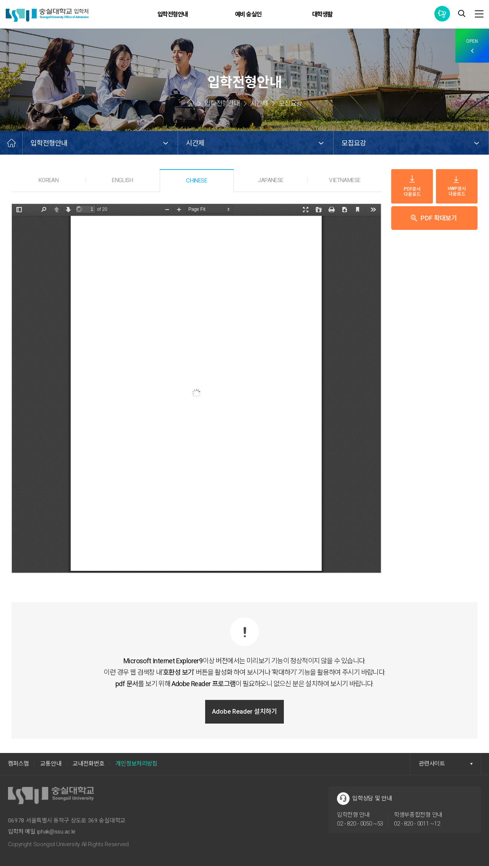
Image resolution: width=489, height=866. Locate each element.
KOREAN (48, 180)
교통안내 (51, 763)
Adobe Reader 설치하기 (244, 711)
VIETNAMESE (344, 180)
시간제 (196, 143)
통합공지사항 (442, 13)
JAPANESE (270, 180)
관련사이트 (446, 763)
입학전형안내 (174, 14)
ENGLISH (122, 180)
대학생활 (323, 14)
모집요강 (355, 143)
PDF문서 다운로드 (412, 186)
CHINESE (196, 180)
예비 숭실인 (248, 14)
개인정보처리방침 (140, 763)
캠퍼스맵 (18, 763)
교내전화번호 (90, 763)
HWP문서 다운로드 (457, 186)
